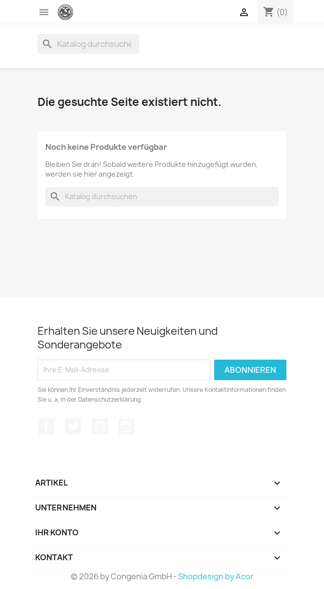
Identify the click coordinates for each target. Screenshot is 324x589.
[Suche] (88, 44)
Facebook (46, 426)
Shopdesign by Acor (216, 576)
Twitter (73, 426)
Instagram (126, 426)
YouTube (100, 426)
